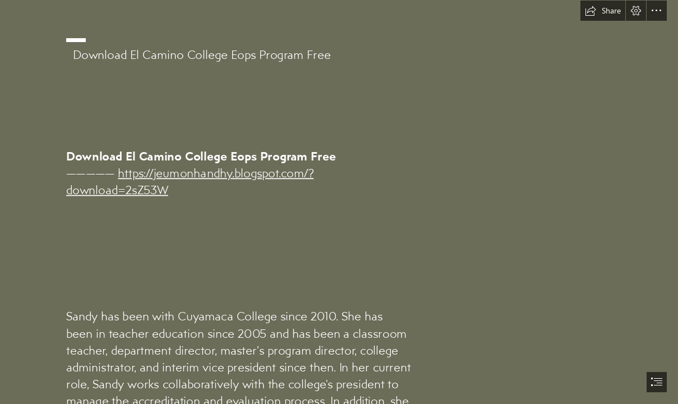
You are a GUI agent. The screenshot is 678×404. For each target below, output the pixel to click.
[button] (602, 11)
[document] (339, 202)
